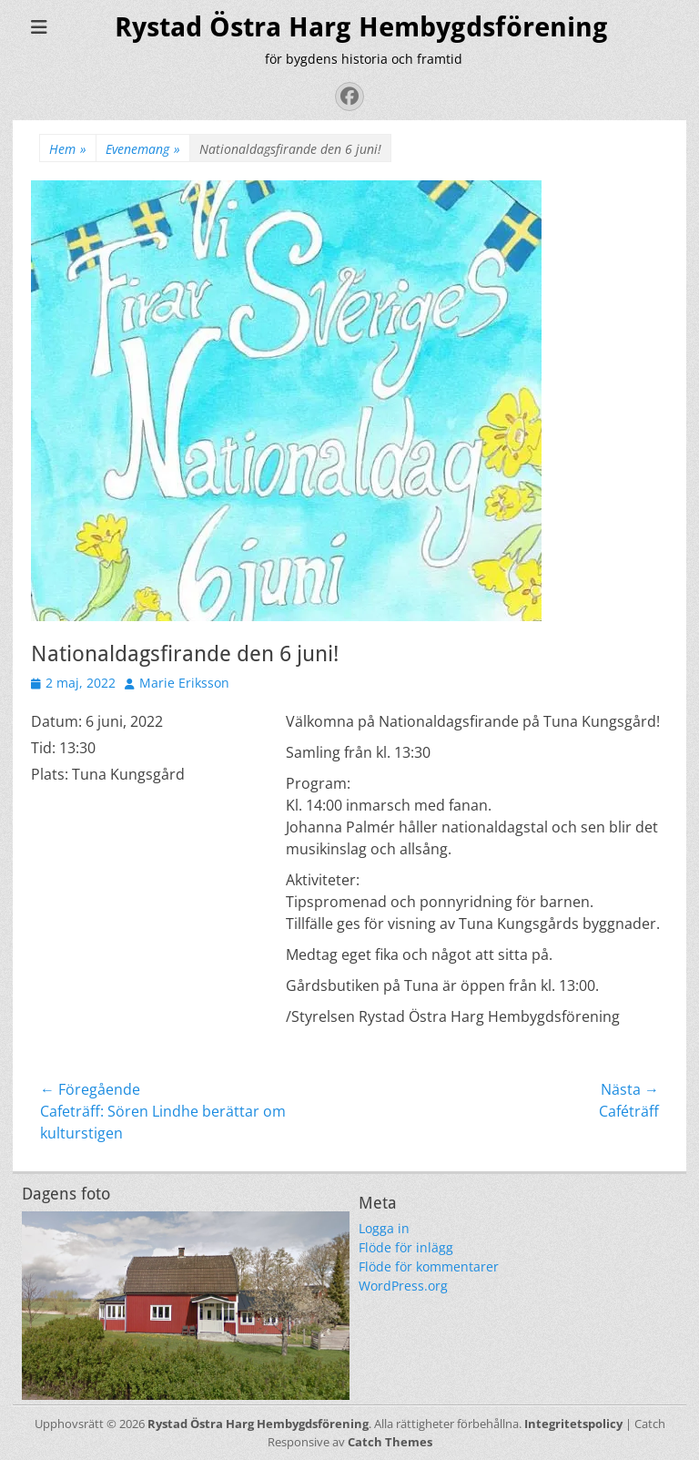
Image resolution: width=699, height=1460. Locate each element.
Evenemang (143, 148)
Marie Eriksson (184, 682)
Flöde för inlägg (406, 1247)
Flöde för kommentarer (429, 1266)
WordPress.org (403, 1285)
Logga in (384, 1228)
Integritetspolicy (573, 1423)
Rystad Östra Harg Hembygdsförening (361, 27)
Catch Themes (390, 1442)
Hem (67, 148)
